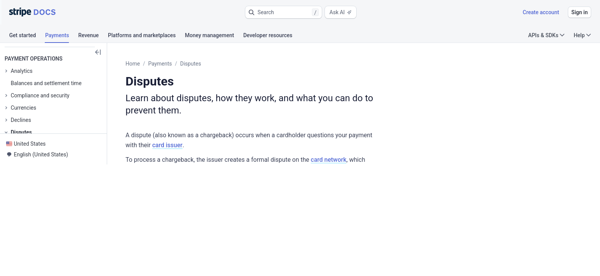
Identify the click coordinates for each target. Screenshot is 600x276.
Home (151, 64)
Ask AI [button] (340, 12)
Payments (179, 64)
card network (347, 137)
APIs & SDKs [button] (546, 35)
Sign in (579, 12)
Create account (541, 12)
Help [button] (582, 35)
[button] (283, 12)
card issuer (434, 123)
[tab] (27, 36)
